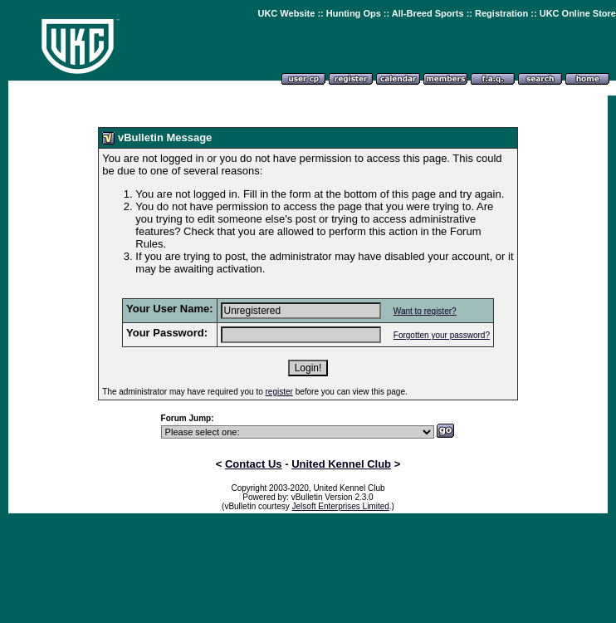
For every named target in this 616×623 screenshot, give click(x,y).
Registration (501, 13)
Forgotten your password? (442, 335)
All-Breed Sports (428, 13)
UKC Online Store (578, 13)
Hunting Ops (353, 13)
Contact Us (253, 464)
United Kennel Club (341, 464)
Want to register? (425, 311)
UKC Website (286, 13)
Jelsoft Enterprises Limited (340, 506)
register (279, 391)
